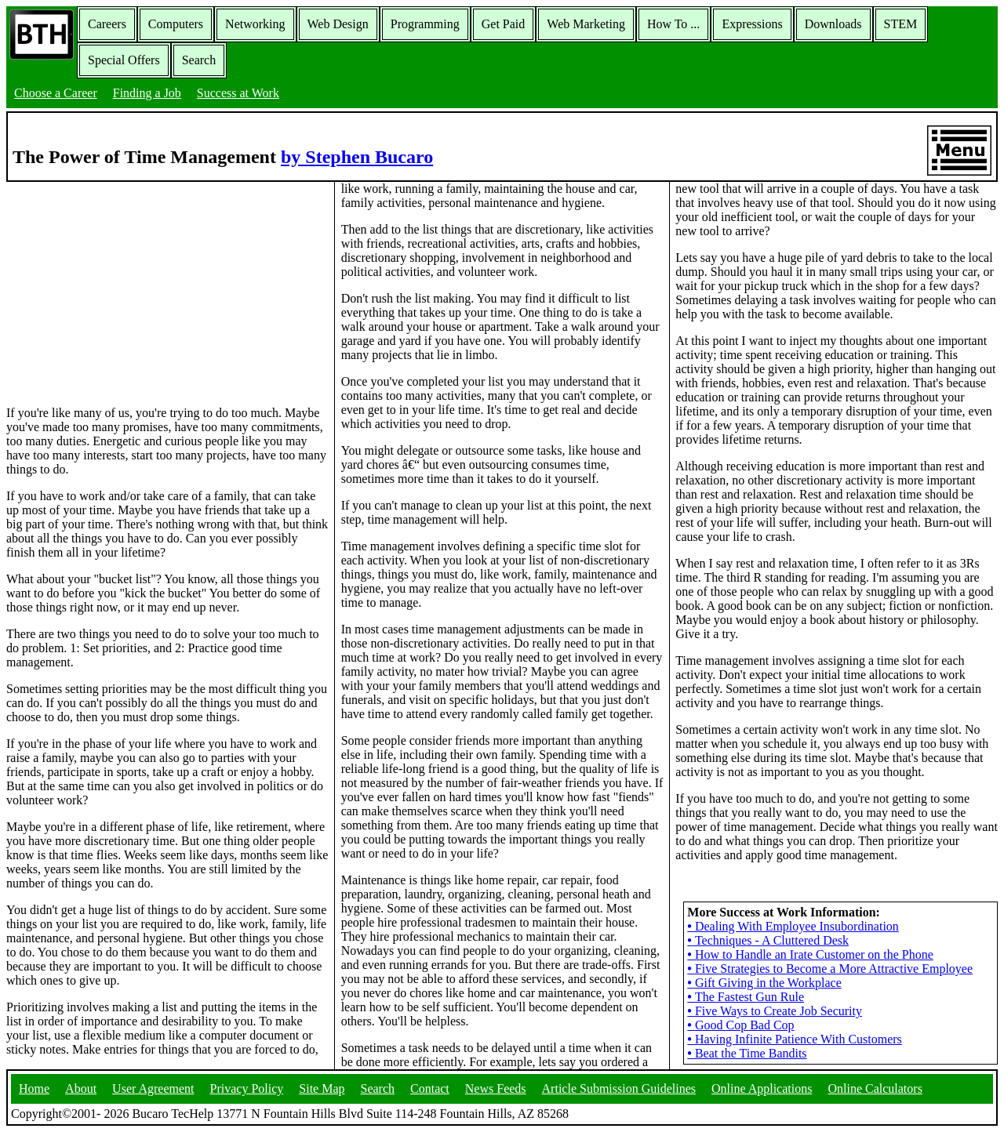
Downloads (833, 24)
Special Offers (124, 60)
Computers (175, 24)
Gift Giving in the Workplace (764, 982)
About (80, 1088)
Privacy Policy (247, 1088)
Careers (107, 24)
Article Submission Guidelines (619, 1088)
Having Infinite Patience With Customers (794, 1039)
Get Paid (504, 24)
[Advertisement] (167, 292)
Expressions (752, 24)
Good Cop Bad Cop (740, 1025)
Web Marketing (586, 24)
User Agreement (153, 1088)
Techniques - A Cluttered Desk (768, 940)
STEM (901, 24)
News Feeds (495, 1088)
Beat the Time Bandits (746, 1053)
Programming (425, 24)
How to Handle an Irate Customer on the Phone (810, 954)
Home (34, 1088)
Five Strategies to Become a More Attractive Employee (830, 968)
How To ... (673, 24)
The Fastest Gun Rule (745, 996)
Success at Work (238, 93)
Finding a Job (147, 93)
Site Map (321, 1088)
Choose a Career (55, 93)
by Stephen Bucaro (357, 157)
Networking (255, 24)
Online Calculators (875, 1088)
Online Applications (761, 1088)
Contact (429, 1088)
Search (199, 60)
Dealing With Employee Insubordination (793, 926)
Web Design (338, 24)
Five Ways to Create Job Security (774, 1011)
